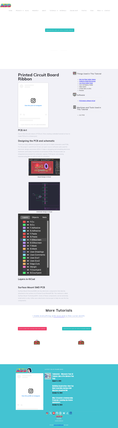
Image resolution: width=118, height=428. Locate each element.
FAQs (92, 10)
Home (10, 10)
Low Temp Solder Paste (86, 83)
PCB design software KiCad (87, 100)
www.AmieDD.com (59, 425)
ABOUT (44, 10)
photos (84, 10)
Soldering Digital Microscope (87, 81)
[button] (20, 10)
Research (35, 10)
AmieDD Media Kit (59, 420)
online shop (74, 10)
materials (63, 10)
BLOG (27, 10)
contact (107, 10)
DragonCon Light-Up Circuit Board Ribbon (59, 30)
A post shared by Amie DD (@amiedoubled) (33, 124)
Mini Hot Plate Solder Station (87, 79)
